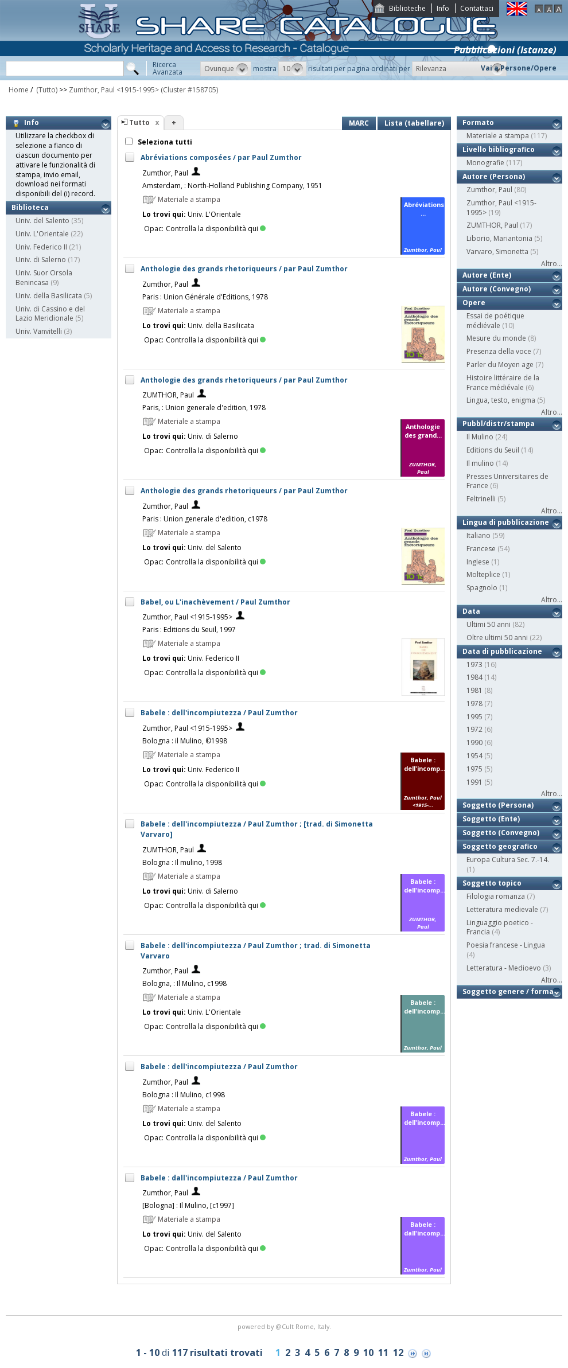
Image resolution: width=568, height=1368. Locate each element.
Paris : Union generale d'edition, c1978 (204, 519)
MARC (359, 123)
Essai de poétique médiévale (495, 320)
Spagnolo (481, 588)
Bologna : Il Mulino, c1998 (183, 1095)
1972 (474, 729)
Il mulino (480, 463)
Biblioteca (30, 207)
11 (383, 1352)
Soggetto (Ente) (491, 819)
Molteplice (483, 574)
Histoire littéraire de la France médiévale (502, 382)
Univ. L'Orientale (42, 234)
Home (19, 90)
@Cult (285, 1326)
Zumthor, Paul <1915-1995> (114, 90)
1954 (474, 756)
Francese (481, 549)
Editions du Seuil (492, 450)
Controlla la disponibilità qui (216, 228)
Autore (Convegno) (496, 289)
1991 (474, 782)
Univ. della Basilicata (48, 296)
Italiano (478, 535)
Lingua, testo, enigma (500, 400)
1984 (474, 677)
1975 (474, 769)
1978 (474, 703)
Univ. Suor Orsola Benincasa (43, 277)
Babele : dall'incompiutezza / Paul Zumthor (219, 1178)
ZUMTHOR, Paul (168, 395)
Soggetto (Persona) (498, 805)
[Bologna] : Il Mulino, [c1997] (188, 1205)
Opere (473, 302)
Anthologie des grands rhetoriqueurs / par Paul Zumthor (244, 269)
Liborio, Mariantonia (499, 238)
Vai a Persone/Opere (519, 68)
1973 (474, 664)
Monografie (485, 162)
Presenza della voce (498, 351)
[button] (225, 68)
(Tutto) (45, 90)
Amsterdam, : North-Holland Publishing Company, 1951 (232, 185)
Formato (478, 122)
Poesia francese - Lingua (505, 945)
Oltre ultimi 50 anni (497, 637)
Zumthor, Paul (165, 173)
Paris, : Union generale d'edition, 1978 (204, 407)
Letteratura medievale (502, 909)
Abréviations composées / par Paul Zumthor (221, 157)
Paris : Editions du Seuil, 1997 (189, 629)
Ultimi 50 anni (488, 624)
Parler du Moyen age (500, 364)
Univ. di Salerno (40, 259)
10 (368, 1352)
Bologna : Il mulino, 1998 (182, 862)
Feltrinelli (481, 499)
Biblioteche (407, 8)
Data (471, 611)
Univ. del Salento (42, 220)
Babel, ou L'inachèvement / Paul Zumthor (215, 602)
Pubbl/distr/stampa (498, 423)
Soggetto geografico (500, 846)
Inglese (477, 562)
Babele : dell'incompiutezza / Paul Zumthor (219, 713)
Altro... (551, 263)
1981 (474, 690)
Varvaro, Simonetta (497, 251)
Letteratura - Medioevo (503, 968)
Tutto (139, 122)
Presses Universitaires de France (507, 481)
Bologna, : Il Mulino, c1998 (184, 983)
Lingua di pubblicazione (505, 522)
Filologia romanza (495, 896)
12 (398, 1352)
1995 (474, 717)
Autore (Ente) (486, 275)
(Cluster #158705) (189, 90)
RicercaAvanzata (167, 68)
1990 (474, 742)
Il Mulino (479, 437)
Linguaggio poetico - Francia (499, 927)
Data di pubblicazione (502, 651)
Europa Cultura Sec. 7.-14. (507, 859)
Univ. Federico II (41, 247)
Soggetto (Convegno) (500, 832)
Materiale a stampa (497, 136)
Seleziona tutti (164, 142)
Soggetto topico (492, 883)
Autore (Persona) (493, 176)
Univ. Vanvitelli (38, 331)
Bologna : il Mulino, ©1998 (184, 741)
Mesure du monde (496, 338)
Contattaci (476, 8)
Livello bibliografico (498, 149)
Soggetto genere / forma (508, 991)
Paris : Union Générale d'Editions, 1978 (205, 297)
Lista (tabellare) (414, 123)
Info (443, 8)
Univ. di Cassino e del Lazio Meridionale (50, 314)
